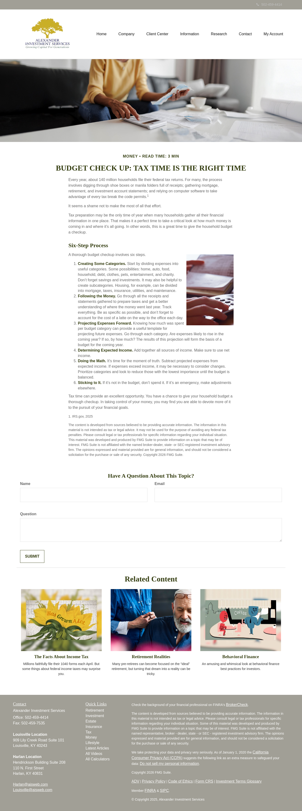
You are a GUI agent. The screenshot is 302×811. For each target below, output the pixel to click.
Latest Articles (97, 748)
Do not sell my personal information (169, 764)
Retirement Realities (151, 656)
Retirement (95, 710)
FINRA (150, 791)
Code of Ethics (180, 781)
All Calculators (98, 759)
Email (160, 484)
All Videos (94, 754)
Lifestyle (93, 743)
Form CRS (204, 781)
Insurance (94, 727)
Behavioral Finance (240, 656)
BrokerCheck (237, 705)
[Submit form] (32, 556)
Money (91, 737)
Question (28, 514)
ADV (135, 781)
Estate (91, 721)
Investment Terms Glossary (239, 781)
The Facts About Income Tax (61, 656)
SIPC (164, 791)
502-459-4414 (269, 4)
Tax (89, 732)
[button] (126, 34)
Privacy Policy (154, 781)
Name (25, 484)
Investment (95, 716)
